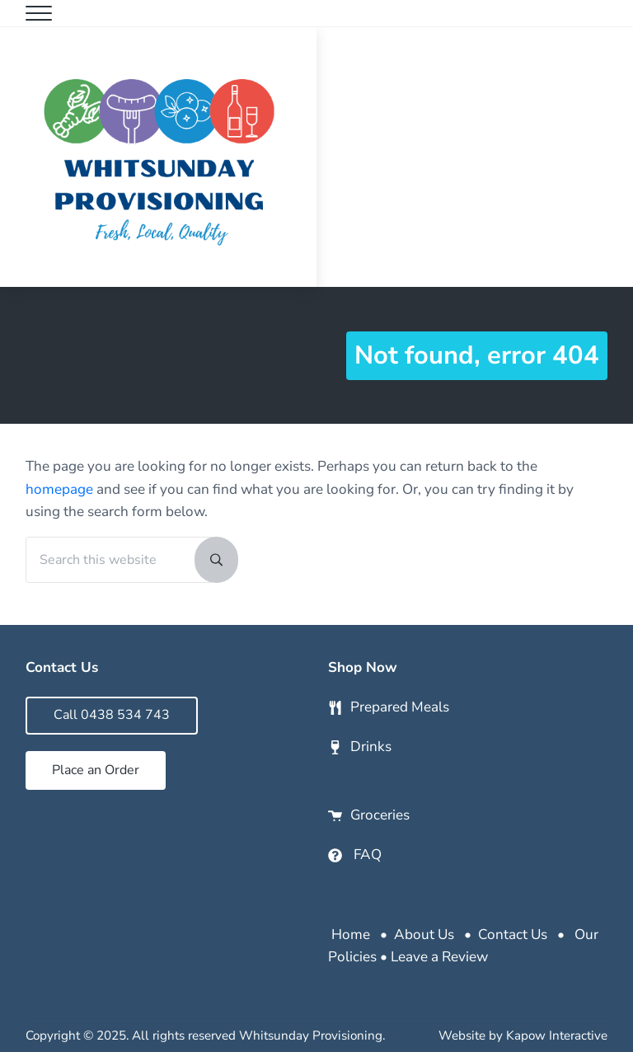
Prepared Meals (399, 706)
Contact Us (512, 934)
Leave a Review (439, 956)
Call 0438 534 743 (112, 715)
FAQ (368, 854)
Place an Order (95, 770)
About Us (424, 934)
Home (350, 934)
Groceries (380, 814)
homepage (59, 489)
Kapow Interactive (556, 1035)
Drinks (371, 746)
